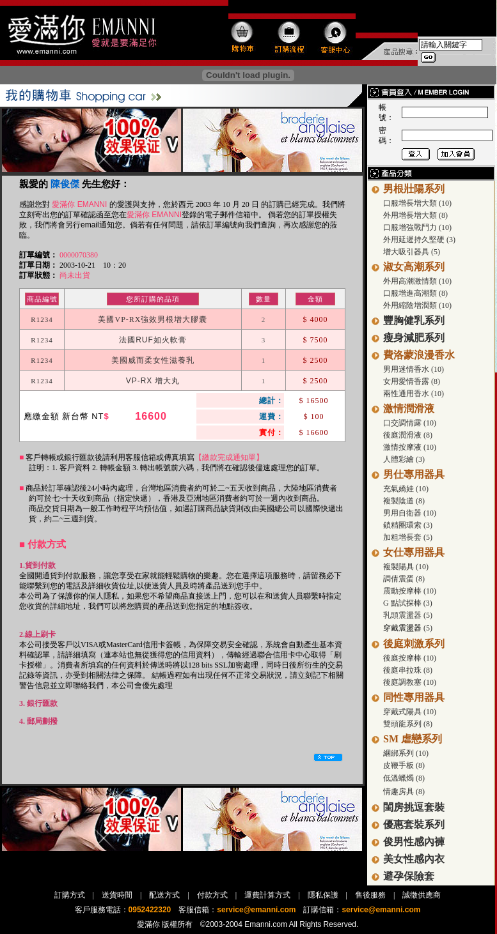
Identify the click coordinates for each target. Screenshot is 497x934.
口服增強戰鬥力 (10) (417, 227)
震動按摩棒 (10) (409, 590)
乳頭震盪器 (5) (407, 615)
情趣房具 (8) (404, 791)
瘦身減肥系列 (414, 337)
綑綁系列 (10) (406, 753)
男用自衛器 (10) (409, 513)
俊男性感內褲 (414, 841)
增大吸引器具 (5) (411, 251)
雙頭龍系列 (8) (407, 723)
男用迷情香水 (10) (413, 369)
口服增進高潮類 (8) (415, 293)
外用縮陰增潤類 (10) (417, 305)
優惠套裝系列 (414, 824)
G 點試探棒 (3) (407, 603)
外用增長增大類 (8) (415, 215)
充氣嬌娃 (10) (406, 488)
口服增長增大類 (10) (417, 203)
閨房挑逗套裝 (414, 807)
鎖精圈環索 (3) (407, 525)
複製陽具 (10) (406, 566)
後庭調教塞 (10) (409, 682)
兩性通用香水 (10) (413, 393)
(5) (427, 628)
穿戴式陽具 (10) (409, 711)
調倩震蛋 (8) (404, 578)
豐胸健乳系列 (414, 320)
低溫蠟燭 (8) (404, 778)
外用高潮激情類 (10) (417, 281)
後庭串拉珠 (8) (407, 670)
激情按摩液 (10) (409, 447)
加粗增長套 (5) (407, 537)
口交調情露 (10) (409, 422)
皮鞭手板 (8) (404, 765)
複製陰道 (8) (404, 500)
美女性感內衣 (414, 859)
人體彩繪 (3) (404, 459)
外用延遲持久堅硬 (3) (419, 239)
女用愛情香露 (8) (411, 381)
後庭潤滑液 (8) (407, 435)
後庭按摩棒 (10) (409, 658)
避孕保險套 (408, 876)
